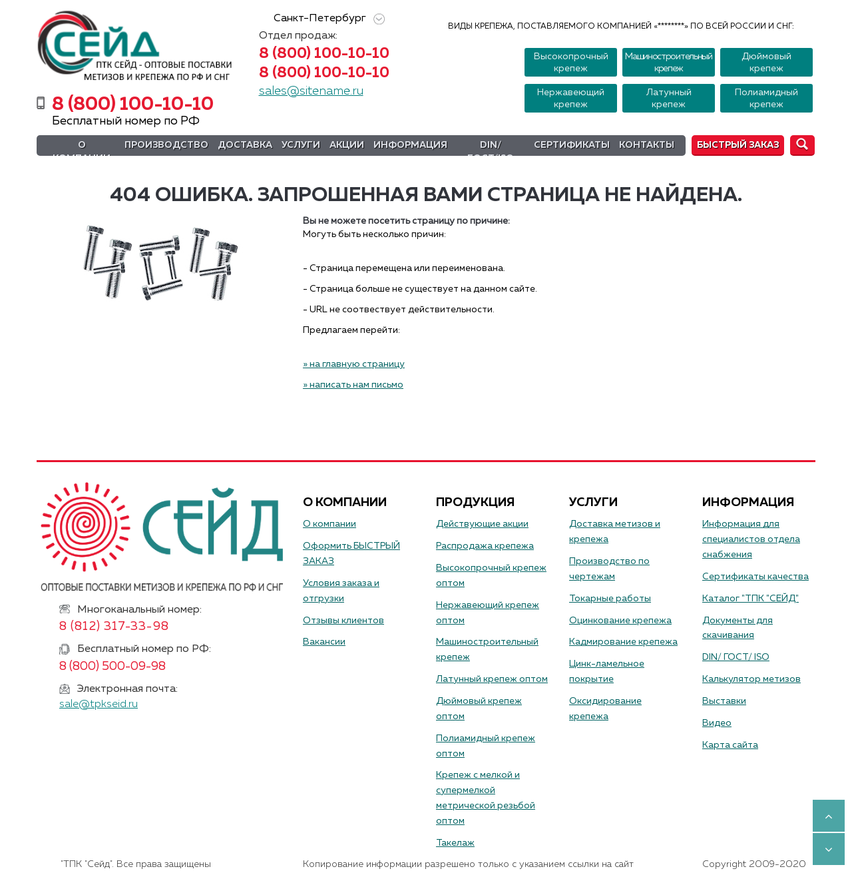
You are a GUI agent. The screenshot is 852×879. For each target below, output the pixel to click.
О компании (81, 152)
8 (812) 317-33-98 (114, 627)
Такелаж (455, 843)
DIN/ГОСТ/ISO (490, 152)
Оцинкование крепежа (620, 620)
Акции (346, 145)
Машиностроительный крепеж (668, 62)
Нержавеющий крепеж (570, 98)
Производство (166, 145)
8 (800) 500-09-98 (112, 667)
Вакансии (324, 642)
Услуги (301, 145)
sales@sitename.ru (311, 91)
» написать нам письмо (353, 385)
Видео (717, 723)
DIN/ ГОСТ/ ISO (735, 657)
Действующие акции (482, 524)
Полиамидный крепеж (766, 98)
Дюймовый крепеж (766, 62)
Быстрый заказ (738, 145)
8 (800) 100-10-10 (324, 54)
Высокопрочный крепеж (571, 62)
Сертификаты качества (755, 576)
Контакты (646, 145)
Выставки (724, 701)
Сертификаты (572, 145)
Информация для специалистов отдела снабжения (751, 539)
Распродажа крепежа (485, 546)
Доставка (245, 145)
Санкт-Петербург (327, 19)
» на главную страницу (354, 364)
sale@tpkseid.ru (98, 704)
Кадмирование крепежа (623, 642)
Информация (410, 145)
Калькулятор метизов (751, 679)
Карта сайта (730, 745)
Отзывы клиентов (343, 620)
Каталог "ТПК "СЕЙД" (750, 598)
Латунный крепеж (669, 98)
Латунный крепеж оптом (492, 679)
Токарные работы (610, 598)
